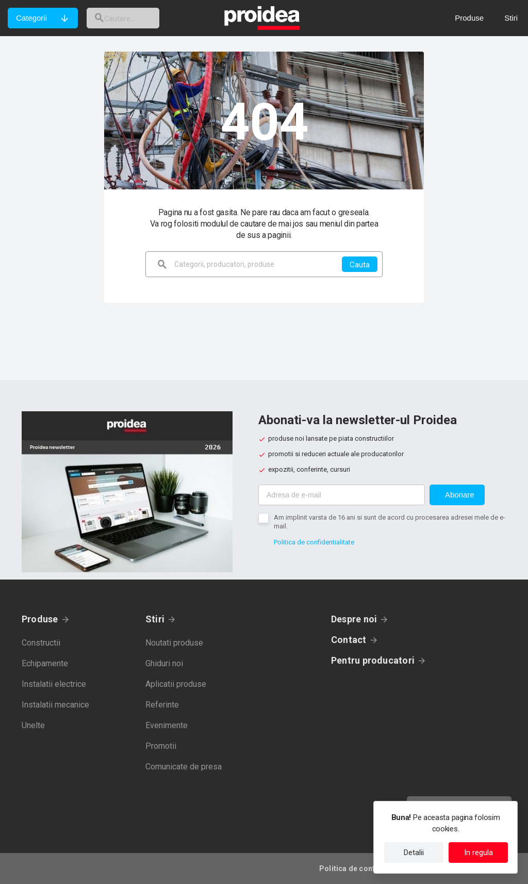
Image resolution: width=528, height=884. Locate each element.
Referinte (162, 705)
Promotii (160, 746)
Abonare (459, 494)
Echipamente (45, 663)
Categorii (31, 17)
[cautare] (130, 18)
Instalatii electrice (54, 684)
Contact (349, 639)
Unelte (33, 725)
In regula (478, 852)
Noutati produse (174, 643)
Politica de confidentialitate (314, 542)
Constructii (41, 643)
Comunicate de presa (183, 767)
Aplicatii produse (175, 684)
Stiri (154, 619)
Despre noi (354, 619)
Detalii (414, 852)
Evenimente (166, 725)
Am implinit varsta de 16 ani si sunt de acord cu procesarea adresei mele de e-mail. (389, 521)
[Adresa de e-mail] (341, 495)
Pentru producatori (373, 660)
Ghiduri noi (164, 663)
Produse (40, 619)
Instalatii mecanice (55, 705)
